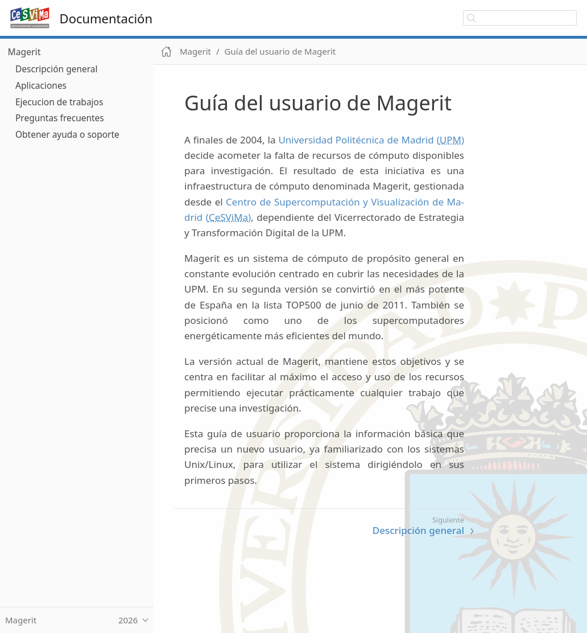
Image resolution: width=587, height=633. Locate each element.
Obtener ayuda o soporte (67, 134)
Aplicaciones (41, 85)
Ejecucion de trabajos (59, 102)
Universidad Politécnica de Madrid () (371, 139)
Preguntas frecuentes (59, 118)
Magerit (24, 52)
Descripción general (56, 69)
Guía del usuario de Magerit (280, 51)
